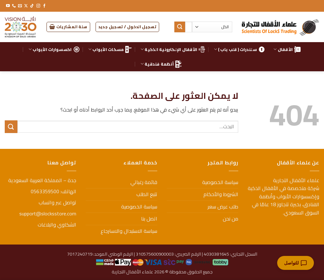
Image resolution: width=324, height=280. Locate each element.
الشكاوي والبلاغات (57, 224)
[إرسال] (179, 27)
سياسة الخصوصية (220, 182)
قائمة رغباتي (143, 182)
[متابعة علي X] (26, 6)
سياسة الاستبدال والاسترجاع (129, 231)
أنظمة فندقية (161, 64)
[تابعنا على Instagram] (38, 6)
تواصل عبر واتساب (57, 202)
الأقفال (287, 49)
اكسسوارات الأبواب (54, 49)
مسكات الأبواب (110, 49)
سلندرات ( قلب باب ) (239, 49)
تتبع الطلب (146, 194)
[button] (127, 27)
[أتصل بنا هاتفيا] (14, 6)
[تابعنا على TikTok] (32, 6)
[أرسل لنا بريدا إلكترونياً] (20, 6)
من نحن (230, 218)
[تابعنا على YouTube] (8, 6)
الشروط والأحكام (220, 194)
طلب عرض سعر (223, 206)
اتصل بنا (149, 218)
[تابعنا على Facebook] (44, 6)
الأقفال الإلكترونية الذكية (172, 49)
